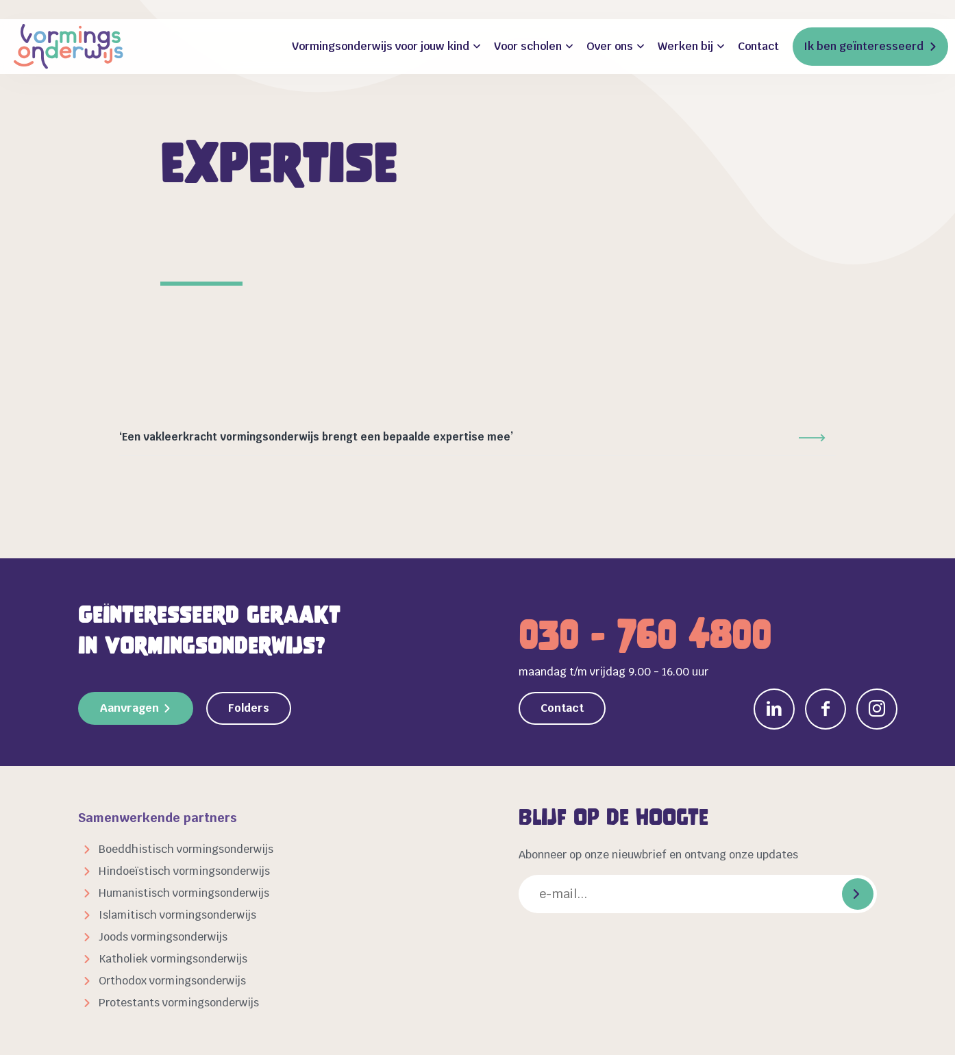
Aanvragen (129, 708)
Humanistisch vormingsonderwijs (184, 893)
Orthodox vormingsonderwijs (172, 980)
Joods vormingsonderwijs (163, 937)
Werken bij (685, 46)
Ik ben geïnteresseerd (863, 46)
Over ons (609, 46)
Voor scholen (528, 46)
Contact (758, 46)
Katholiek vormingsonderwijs (173, 959)
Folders (248, 708)
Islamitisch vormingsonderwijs (177, 915)
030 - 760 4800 (645, 635)
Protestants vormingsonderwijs (179, 1002)
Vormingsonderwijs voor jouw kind (380, 46)
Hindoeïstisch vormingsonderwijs (184, 871)
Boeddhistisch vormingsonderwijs (186, 849)
